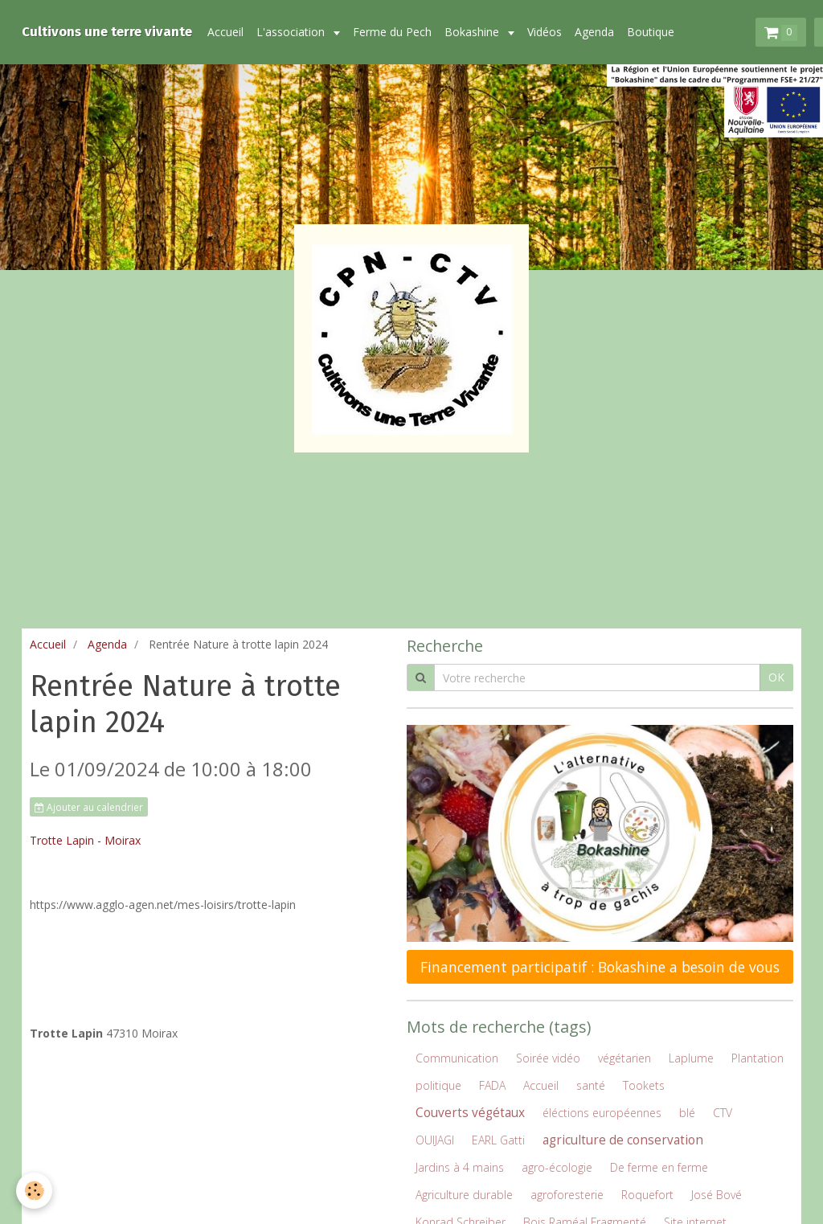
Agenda (594, 31)
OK (776, 677)
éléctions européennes (602, 1112)
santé (590, 1085)
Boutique (650, 31)
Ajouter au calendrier (89, 806)
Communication (457, 1058)
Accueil (225, 31)
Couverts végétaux (470, 1112)
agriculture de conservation (623, 1140)
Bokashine (473, 31)
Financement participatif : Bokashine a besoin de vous (600, 966)
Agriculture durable (464, 1194)
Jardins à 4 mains (460, 1167)
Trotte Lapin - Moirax (85, 840)
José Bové (716, 1194)
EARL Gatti (498, 1140)
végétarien (624, 1058)
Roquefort (647, 1194)
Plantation (757, 1058)
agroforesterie (567, 1194)
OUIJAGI (435, 1140)
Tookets (644, 1085)
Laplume (691, 1058)
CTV (722, 1112)
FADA (492, 1085)
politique (438, 1085)
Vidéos (544, 31)
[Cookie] (34, 1191)
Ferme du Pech (392, 31)
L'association (292, 31)
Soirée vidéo (548, 1058)
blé (687, 1112)
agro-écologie (557, 1167)
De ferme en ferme (659, 1167)
